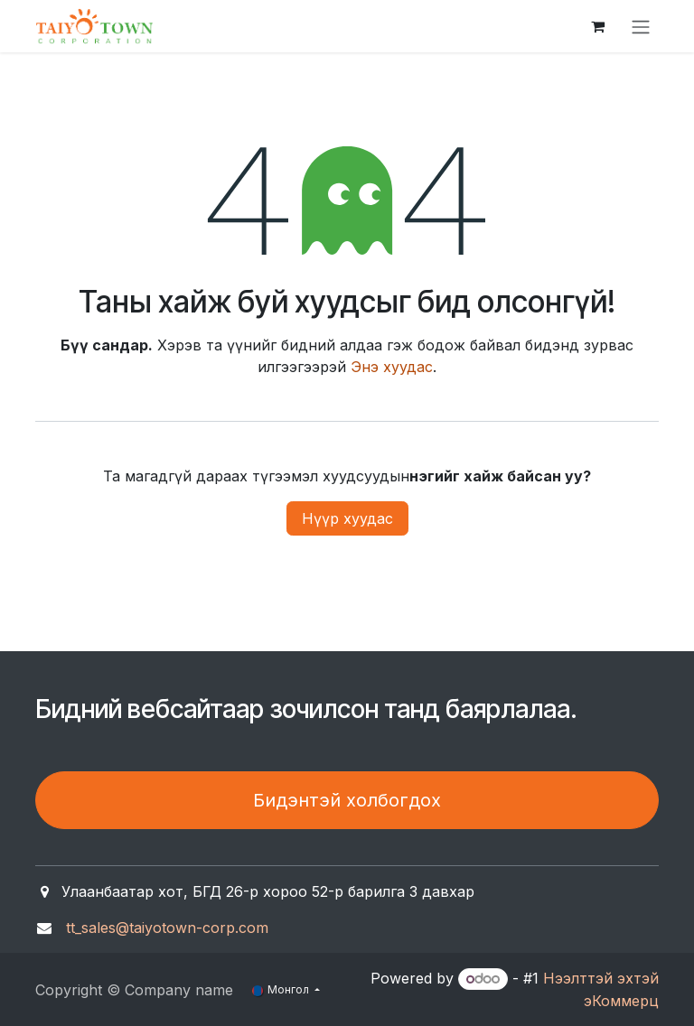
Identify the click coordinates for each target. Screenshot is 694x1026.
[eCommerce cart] (597, 26)
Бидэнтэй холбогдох (347, 800)
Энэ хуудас (392, 367)
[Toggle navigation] (641, 26)
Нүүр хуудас (347, 518)
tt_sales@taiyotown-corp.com (167, 928)
